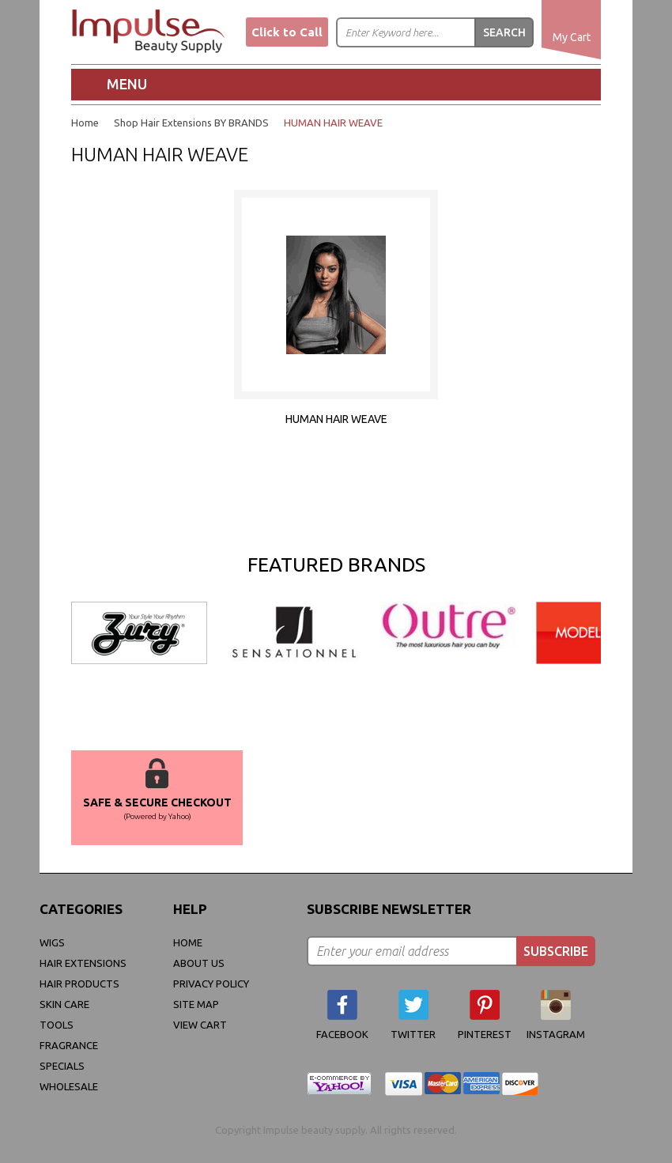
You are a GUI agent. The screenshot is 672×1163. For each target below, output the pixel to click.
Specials (62, 1065)
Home (85, 122)
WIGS (52, 942)
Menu (127, 84)
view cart (200, 1024)
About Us (199, 963)
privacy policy (211, 983)
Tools (57, 1024)
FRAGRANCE (69, 1045)
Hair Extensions (83, 963)
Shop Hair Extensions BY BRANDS (191, 122)
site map (196, 1004)
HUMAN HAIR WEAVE (333, 122)
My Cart (572, 37)
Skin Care (64, 1004)
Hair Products (79, 983)
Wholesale (69, 1086)
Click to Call (287, 32)
